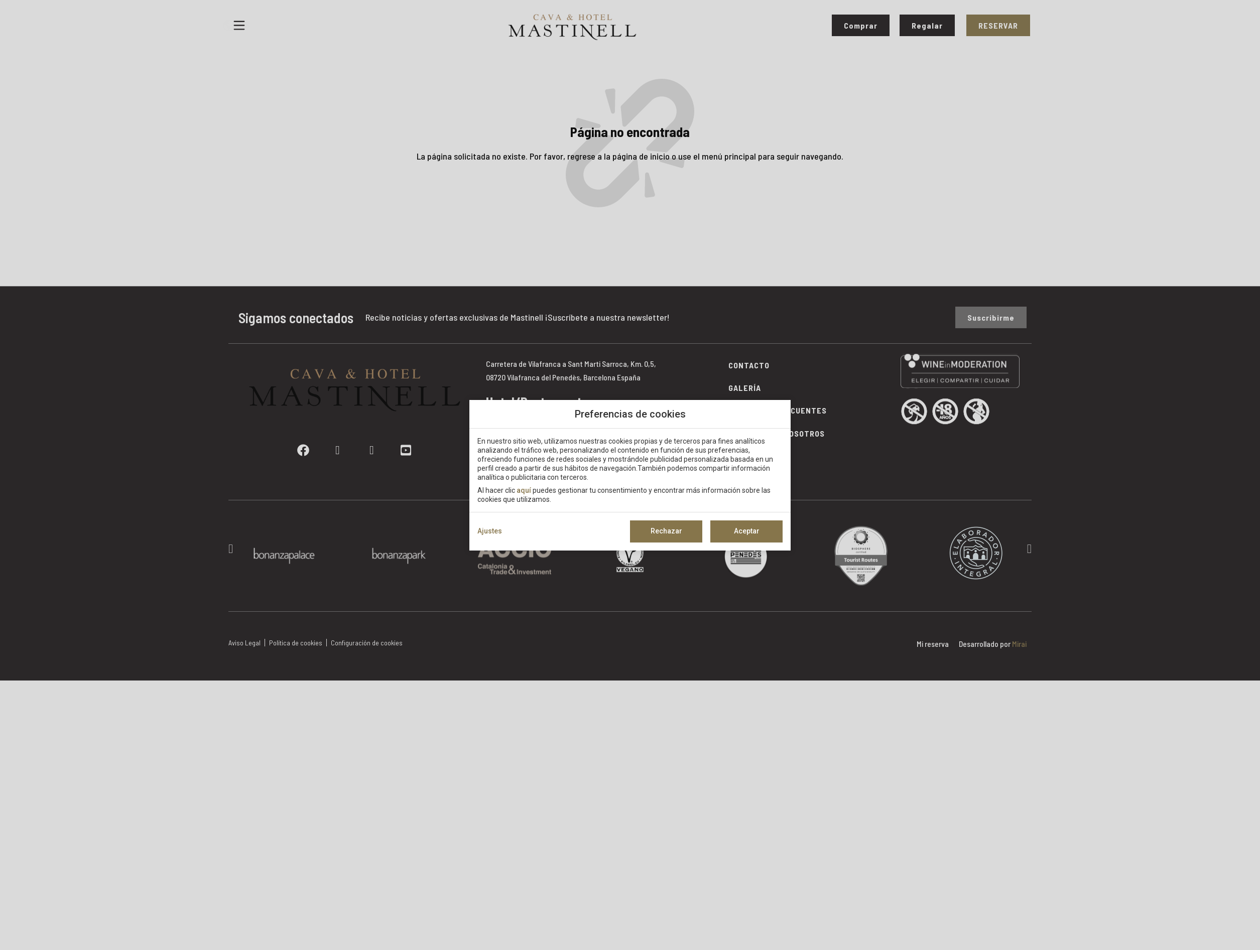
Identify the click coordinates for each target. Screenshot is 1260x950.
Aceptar (747, 531)
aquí (524, 490)
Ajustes (489, 531)
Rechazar (666, 531)
